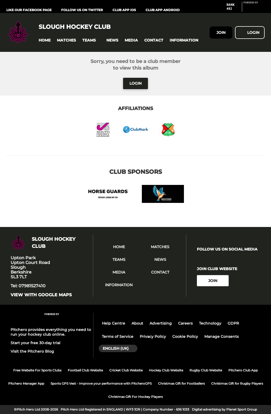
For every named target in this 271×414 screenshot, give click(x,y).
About (137, 323)
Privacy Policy (153, 336)
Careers (185, 323)
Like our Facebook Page (29, 10)
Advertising (161, 323)
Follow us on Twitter (82, 10)
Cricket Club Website (126, 370)
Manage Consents (221, 336)
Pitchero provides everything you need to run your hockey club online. (51, 332)
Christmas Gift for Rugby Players (237, 383)
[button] (44, 40)
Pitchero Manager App (26, 383)
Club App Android (163, 10)
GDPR (233, 323)
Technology (210, 323)
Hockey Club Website (166, 370)
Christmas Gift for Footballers (181, 383)
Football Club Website (85, 370)
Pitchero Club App (243, 370)
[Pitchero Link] (254, 9)
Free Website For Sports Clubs (37, 370)
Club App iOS (124, 10)
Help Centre (113, 323)
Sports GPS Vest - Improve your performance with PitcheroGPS (101, 383)
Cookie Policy (185, 336)
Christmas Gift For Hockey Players (135, 397)
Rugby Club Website (205, 370)
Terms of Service (117, 336)
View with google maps (41, 295)
